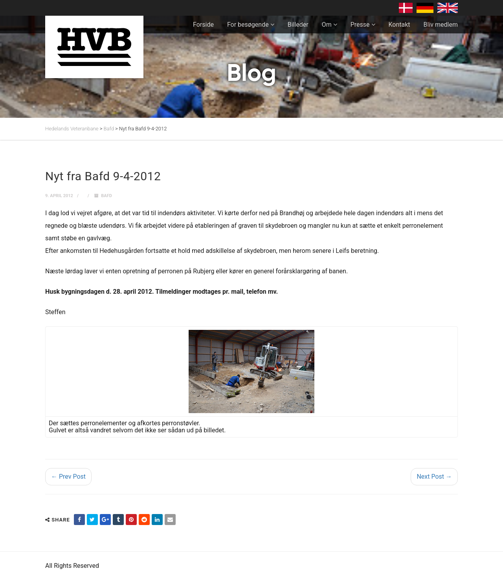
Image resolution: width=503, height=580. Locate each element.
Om (327, 24)
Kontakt (399, 24)
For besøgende (248, 24)
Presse (360, 24)
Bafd (106, 195)
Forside (203, 24)
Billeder (298, 24)
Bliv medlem (441, 24)
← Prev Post (68, 476)
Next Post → (434, 476)
